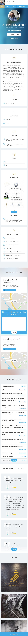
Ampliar (14, 301)
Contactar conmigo (14, 38)
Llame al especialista (9, 290)
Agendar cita (14, 634)
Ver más (14, 212)
